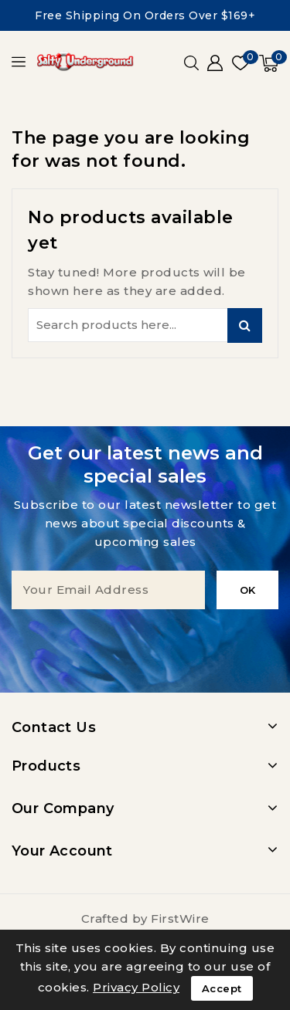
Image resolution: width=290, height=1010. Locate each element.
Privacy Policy (136, 987)
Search (244, 325)
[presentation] (145, 639)
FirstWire (180, 918)
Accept (222, 988)
